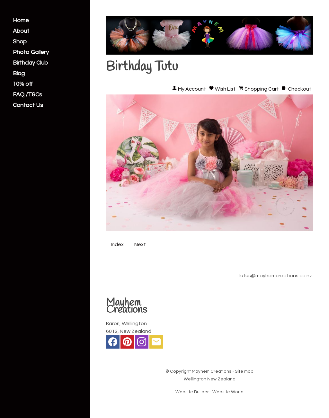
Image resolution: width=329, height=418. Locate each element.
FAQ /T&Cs (27, 95)
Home (21, 20)
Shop (20, 42)
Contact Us (28, 105)
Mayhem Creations (211, 371)
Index (117, 244)
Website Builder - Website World (209, 392)
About (21, 31)
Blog (19, 73)
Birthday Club (30, 63)
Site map (244, 371)
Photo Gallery (31, 52)
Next (140, 244)
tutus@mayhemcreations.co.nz (275, 275)
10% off (23, 84)
